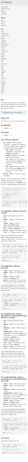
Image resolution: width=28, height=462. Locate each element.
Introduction (4, 7)
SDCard (3, 78)
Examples (4, 14)
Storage (3, 82)
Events (3, 49)
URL (2, 89)
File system (4, 51)
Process (3, 71)
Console (3, 40)
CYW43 (3, 42)
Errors (3, 47)
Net (2, 67)
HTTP (3, 60)
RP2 (2, 74)
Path (2, 69)
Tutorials (3, 12)
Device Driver (5, 44)
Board (3, 37)
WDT (2, 91)
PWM (2, 73)
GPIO (2, 56)
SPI (2, 80)
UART (3, 87)
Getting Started (5, 9)
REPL (2, 10)
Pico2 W (3, 25)
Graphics (3, 58)
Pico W (3, 22)
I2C (2, 62)
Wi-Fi (2, 92)
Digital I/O (4, 46)
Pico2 (2, 23)
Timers (3, 85)
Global (3, 55)
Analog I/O (4, 33)
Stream (3, 83)
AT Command (5, 35)
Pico (2, 20)
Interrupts (4, 64)
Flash (2, 53)
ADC (2, 31)
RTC (2, 76)
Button (3, 38)
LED (2, 65)
